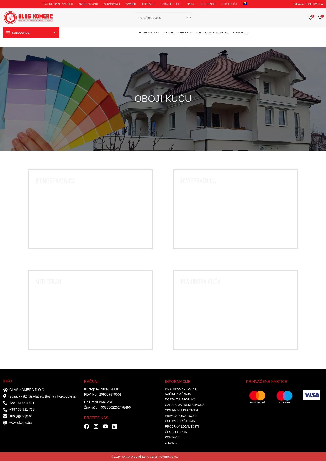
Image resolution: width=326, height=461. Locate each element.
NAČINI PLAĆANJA (178, 394)
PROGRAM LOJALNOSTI (182, 426)
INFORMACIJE (177, 381)
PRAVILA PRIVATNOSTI (181, 415)
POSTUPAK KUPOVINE (180, 388)
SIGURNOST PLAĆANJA (181, 410)
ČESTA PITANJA (176, 432)
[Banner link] (90, 209)
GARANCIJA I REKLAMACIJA (184, 405)
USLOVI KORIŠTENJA (180, 421)
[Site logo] (28, 17)
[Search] (164, 17)
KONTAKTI (172, 437)
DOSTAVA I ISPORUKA (180, 399)
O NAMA (171, 442)
